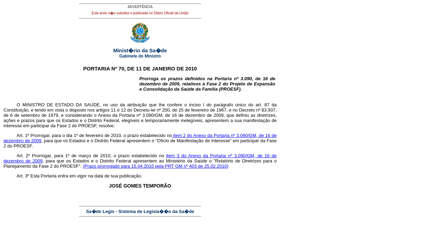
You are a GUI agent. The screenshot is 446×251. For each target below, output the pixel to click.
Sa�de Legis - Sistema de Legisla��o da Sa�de (140, 211)
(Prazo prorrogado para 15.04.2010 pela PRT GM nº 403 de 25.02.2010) (156, 166)
